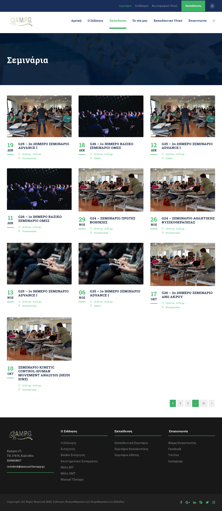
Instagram (175, 461)
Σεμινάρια (125, 5)
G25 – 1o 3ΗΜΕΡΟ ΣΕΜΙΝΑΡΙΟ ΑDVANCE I (43, 293)
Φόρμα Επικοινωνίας (182, 443)
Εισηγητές (68, 449)
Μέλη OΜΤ (68, 473)
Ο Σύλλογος (95, 20)
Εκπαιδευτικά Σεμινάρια (131, 443)
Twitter (173, 455)
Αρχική (76, 20)
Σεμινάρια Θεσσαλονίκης (131, 449)
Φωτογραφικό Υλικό (164, 5)
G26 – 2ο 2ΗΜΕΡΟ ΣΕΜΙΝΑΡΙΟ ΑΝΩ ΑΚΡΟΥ (187, 295)
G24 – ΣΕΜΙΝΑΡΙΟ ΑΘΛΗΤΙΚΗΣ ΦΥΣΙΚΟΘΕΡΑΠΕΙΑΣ (188, 220)
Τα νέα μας (139, 20)
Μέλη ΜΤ (67, 467)
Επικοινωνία (198, 20)
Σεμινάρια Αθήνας (126, 455)
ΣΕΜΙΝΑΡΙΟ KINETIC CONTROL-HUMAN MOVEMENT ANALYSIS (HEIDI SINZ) (44, 373)
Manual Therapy (72, 479)
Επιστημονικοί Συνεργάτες (79, 461)
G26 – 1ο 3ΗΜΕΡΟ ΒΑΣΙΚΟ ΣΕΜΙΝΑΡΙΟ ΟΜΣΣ (111, 146)
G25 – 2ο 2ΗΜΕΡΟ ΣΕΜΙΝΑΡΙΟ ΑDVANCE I (43, 146)
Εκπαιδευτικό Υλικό (168, 20)
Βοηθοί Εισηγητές (73, 455)
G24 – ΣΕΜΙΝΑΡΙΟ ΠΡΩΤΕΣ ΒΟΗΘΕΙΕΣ (112, 220)
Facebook (174, 449)
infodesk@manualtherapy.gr (26, 466)
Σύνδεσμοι (141, 5)
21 (203, 403)
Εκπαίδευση (193, 5)
